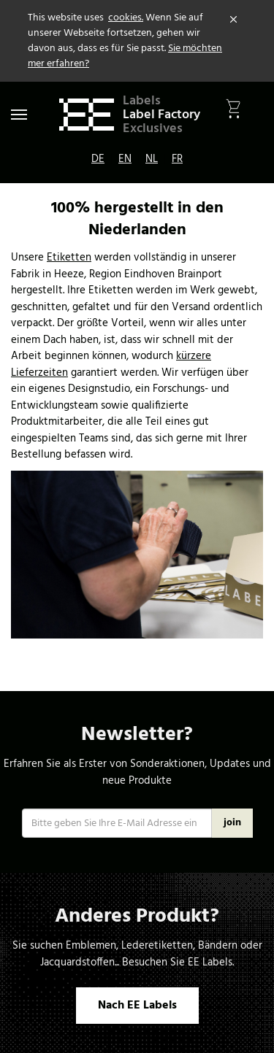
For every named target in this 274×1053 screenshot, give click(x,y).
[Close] (233, 19)
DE (97, 159)
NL (151, 159)
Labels (142, 101)
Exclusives (153, 128)
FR (177, 159)
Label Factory (161, 115)
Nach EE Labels (137, 1005)
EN (125, 159)
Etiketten (69, 257)
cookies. (125, 17)
